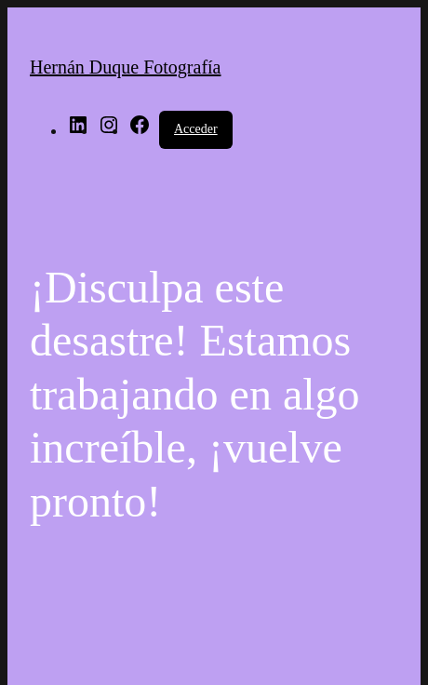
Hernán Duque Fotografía (125, 67)
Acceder (196, 129)
